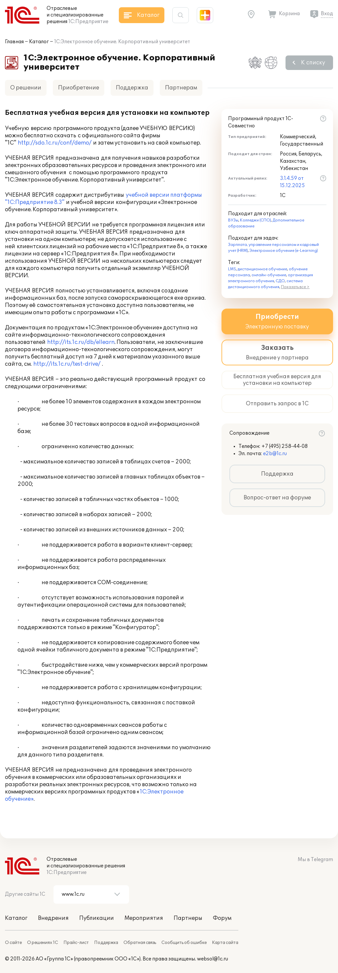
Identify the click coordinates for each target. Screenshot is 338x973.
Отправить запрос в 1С (277, 403)
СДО (280, 281)
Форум (222, 918)
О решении (25, 87)
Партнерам (181, 87)
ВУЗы (233, 220)
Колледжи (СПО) (255, 220)
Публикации (96, 918)
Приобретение (78, 87)
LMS (232, 269)
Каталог (39, 42)
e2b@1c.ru (275, 453)
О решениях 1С (42, 942)
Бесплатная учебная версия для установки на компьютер (277, 379)
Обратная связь (139, 942)
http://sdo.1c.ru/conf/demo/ (54, 143)
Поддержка (132, 87)
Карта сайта (225, 942)
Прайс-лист (76, 942)
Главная (14, 42)
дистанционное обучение (262, 269)
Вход (327, 14)
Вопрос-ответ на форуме (277, 497)
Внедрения (53, 918)
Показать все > (295, 287)
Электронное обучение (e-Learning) (284, 251)
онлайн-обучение (269, 275)
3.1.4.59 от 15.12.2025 (292, 182)
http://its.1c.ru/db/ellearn (81, 342)
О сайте (13, 942)
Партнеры (188, 918)
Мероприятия (143, 918)
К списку (313, 62)
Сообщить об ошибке (184, 942)
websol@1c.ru (212, 959)
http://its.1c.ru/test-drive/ (66, 364)
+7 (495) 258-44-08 (284, 446)
